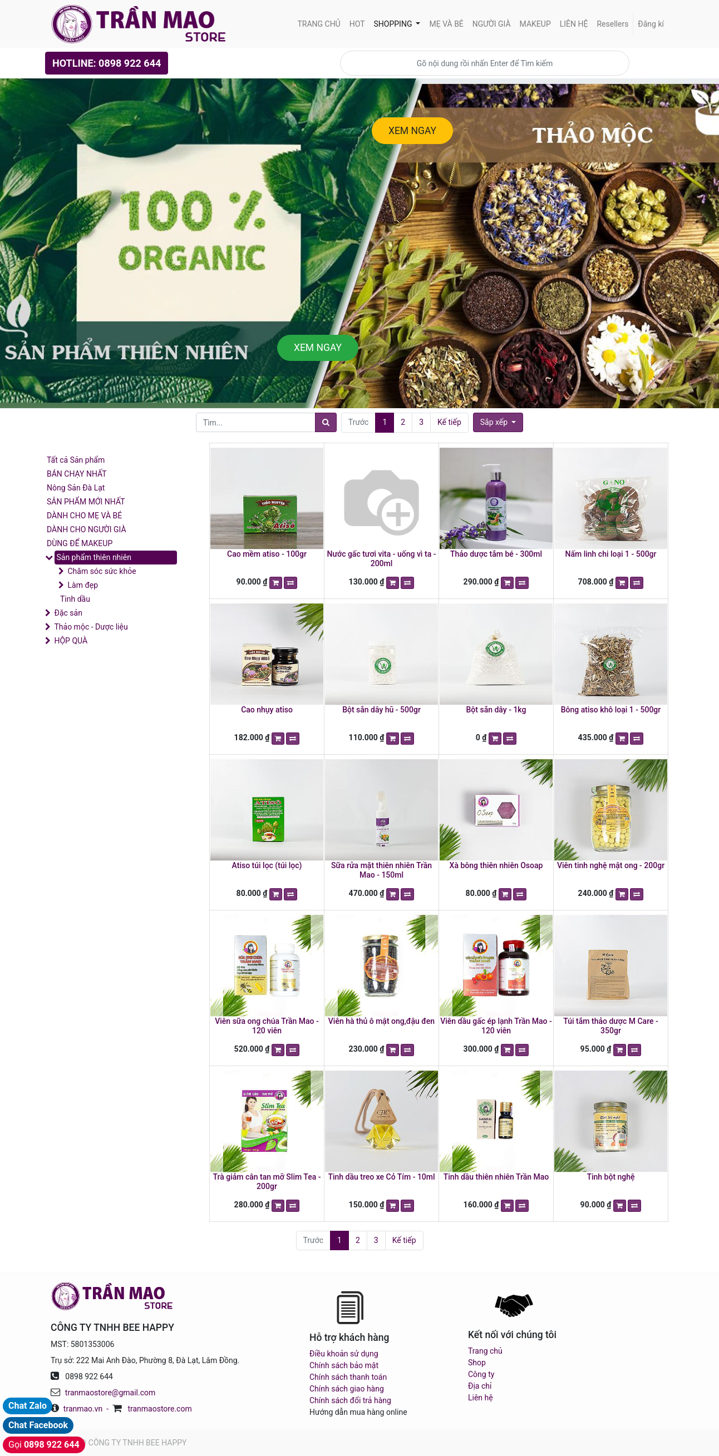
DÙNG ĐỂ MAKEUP (79, 543)
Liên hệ (480, 1397)
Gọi (44, 1444)
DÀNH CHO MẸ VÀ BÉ (84, 515)
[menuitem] (318, 24)
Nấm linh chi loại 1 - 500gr (610, 553)
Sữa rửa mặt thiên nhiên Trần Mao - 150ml (381, 870)
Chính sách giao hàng (346, 1388)
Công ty (481, 1374)
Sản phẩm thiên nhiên (93, 557)
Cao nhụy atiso (267, 709)
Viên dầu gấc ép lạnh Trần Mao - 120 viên (496, 1026)
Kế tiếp (449, 422)
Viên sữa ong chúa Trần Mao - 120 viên (266, 1026)
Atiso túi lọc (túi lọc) (267, 865)
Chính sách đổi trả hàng (350, 1400)
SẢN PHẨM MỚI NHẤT (86, 501)
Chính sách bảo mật (343, 1365)
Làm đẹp (82, 585)
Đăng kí (651, 23)
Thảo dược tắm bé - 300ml (496, 553)
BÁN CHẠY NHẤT (77, 473)
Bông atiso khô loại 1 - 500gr (611, 709)
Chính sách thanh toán (348, 1377)
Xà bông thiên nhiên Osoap (496, 865)
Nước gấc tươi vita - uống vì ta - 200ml (381, 558)
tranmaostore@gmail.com (110, 1392)
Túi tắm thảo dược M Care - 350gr (610, 1026)
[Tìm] (326, 422)
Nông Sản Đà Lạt (76, 487)
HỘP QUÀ (70, 640)
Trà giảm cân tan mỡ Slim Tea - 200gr (267, 1181)
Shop (477, 1362)
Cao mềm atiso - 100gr (267, 553)
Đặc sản (68, 612)
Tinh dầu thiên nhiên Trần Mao (496, 1176)
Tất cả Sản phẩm (76, 459)
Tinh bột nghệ (610, 1176)
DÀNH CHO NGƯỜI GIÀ (86, 529)
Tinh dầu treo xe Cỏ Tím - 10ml (381, 1176)
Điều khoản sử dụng (343, 1353)
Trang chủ (485, 1350)
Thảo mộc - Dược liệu (90, 626)
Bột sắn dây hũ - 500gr (381, 709)
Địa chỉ (479, 1385)
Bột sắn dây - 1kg (496, 709)
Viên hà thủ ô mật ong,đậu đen (381, 1021)
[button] (498, 422)
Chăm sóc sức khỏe (101, 571)
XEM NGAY (412, 130)
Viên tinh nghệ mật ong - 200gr (610, 865)
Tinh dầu (75, 599)
